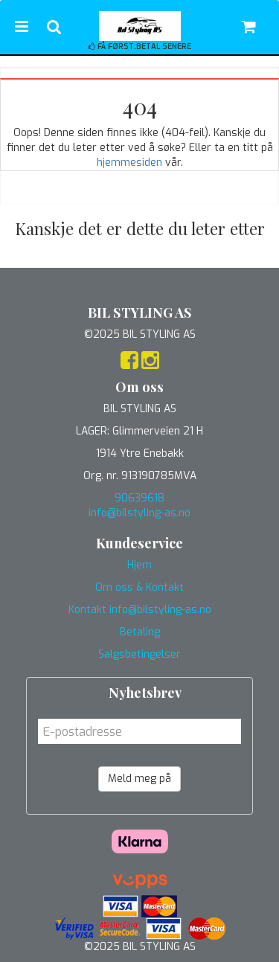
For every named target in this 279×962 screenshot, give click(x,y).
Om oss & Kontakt (139, 587)
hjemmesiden (129, 162)
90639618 (139, 498)
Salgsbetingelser (139, 654)
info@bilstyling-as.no (139, 513)
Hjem (139, 565)
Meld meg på (139, 779)
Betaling (140, 632)
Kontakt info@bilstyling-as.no (139, 610)
